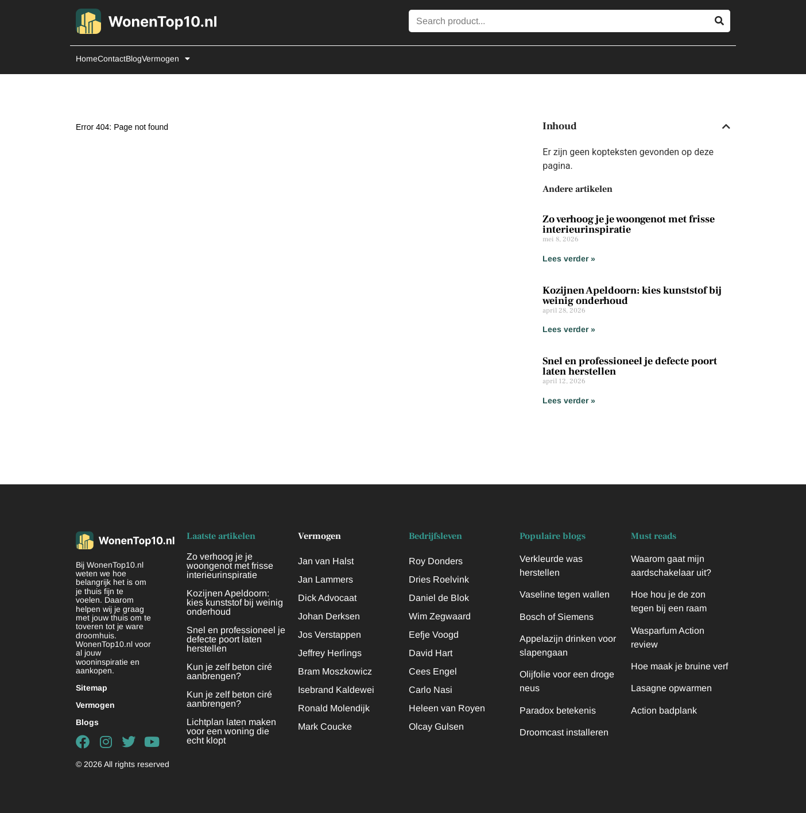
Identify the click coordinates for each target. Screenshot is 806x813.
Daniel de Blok (439, 598)
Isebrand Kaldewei (336, 690)
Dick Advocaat (327, 598)
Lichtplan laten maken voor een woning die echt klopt (231, 731)
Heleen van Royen (447, 708)
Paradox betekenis (558, 710)
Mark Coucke (325, 726)
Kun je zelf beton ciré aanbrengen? (229, 671)
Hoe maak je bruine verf (679, 666)
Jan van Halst (326, 561)
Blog (134, 58)
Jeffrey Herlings (330, 653)
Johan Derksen (329, 616)
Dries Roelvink (439, 579)
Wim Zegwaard (440, 616)
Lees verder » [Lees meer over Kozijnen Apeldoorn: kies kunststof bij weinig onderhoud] (568, 329)
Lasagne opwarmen (671, 688)
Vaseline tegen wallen (565, 594)
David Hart (430, 653)
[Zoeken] (719, 21)
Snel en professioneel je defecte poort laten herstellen (629, 366)
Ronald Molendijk (334, 708)
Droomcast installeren (564, 732)
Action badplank (664, 710)
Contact (112, 58)
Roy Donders (436, 561)
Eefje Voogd (434, 634)
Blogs (87, 722)
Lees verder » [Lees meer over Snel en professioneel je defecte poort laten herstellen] (568, 400)
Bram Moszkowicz (335, 671)
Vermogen (166, 58)
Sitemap (91, 687)
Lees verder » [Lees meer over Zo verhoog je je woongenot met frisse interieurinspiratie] (568, 258)
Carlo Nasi (430, 690)
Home (87, 58)
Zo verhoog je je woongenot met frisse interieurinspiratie (628, 224)
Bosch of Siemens (557, 617)
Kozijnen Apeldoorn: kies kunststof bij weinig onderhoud (632, 295)
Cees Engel (433, 671)
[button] (726, 126)
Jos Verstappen (329, 634)
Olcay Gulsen (436, 726)
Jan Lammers (325, 579)
